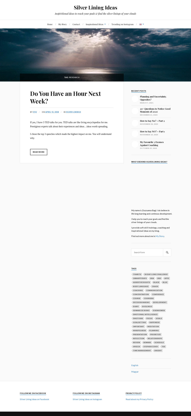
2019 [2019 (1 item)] (159, 278)
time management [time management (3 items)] (142, 350)
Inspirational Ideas (94, 24)
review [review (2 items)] (136, 342)
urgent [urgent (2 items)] (158, 350)
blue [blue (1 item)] (165, 282)
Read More (39, 152)
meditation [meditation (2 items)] (153, 326)
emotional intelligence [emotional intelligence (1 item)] (145, 314)
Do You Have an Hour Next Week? (65, 97)
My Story (62, 24)
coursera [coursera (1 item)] (149, 298)
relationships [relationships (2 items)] (155, 338)
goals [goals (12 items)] (159, 318)
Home (50, 24)
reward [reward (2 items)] (147, 342)
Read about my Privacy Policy (139, 399)
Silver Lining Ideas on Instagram (87, 399)
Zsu (35, 112)
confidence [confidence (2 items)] (158, 294)
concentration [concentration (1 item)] (141, 294)
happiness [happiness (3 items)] (154, 322)
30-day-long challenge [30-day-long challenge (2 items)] (156, 274)
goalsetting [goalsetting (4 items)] (139, 322)
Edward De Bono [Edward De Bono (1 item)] (141, 310)
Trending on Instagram (123, 24)
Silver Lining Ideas (95, 7)
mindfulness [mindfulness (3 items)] (139, 330)
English (134, 365)
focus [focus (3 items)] (149, 318)
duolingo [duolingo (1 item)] (147, 306)
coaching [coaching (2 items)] (138, 290)
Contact (76, 24)
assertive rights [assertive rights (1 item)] (141, 282)
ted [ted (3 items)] (163, 346)
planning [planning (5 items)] (154, 330)
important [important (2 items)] (138, 326)
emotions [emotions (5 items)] (138, 318)
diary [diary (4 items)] (136, 306)
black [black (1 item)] (156, 282)
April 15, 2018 (52, 112)
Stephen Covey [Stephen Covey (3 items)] (151, 346)
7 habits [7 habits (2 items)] (137, 274)
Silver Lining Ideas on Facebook (34, 399)
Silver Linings (73, 112)
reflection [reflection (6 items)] (138, 338)
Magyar (135, 371)
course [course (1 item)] (136, 298)
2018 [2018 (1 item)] (152, 278)
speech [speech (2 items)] (136, 346)
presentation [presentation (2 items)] (140, 334)
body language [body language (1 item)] (141, 286)
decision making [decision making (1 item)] (141, 302)
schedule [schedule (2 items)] (159, 342)
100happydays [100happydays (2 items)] (140, 278)
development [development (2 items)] (160, 302)
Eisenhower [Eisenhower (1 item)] (159, 310)
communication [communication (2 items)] (154, 290)
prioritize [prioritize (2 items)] (155, 334)
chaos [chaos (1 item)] (155, 286)
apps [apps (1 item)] (166, 278)
